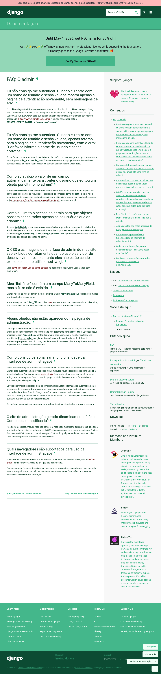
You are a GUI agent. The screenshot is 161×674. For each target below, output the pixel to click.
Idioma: (150, 654)
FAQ (112, 345)
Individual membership (50, 636)
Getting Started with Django (20, 621)
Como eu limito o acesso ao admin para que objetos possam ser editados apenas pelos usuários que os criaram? (134, 183)
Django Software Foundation (20, 631)
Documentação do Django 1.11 (127, 316)
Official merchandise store (132, 626)
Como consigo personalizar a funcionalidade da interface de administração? (130, 238)
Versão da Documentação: (143, 661)
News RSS (99, 641)
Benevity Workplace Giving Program (137, 631)
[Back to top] (155, 669)
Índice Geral (118, 295)
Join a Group (46, 616)
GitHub (97, 616)
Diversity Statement (16, 641)
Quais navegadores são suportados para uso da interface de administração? (133, 261)
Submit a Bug (46, 626)
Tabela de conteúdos (123, 290)
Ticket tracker (117, 404)
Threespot (111, 659)
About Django (13, 616)
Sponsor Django (128, 616)
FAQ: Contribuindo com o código (81, 493)
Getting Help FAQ (76, 616)
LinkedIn (98, 636)
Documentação (22, 23)
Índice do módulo (127, 360)
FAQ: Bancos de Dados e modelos (24, 493)
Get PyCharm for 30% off (80, 61)
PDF (140, 426)
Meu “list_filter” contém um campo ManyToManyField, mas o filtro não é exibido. (133, 217)
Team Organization (16, 626)
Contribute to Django (50, 621)
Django (15, 12)
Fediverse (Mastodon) (104, 626)
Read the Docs (130, 429)
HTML (133, 426)
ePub (145, 426)
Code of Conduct (15, 636)
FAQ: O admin (119, 119)
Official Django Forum (122, 392)
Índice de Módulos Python (125, 300)
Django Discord (75, 621)
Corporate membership (131, 621)
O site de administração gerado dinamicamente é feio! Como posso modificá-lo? (132, 249)
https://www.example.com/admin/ (34, 119)
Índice (113, 360)
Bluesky (97, 631)
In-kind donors (64, 658)
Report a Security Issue (51, 631)
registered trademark (84, 668)
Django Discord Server (122, 379)
